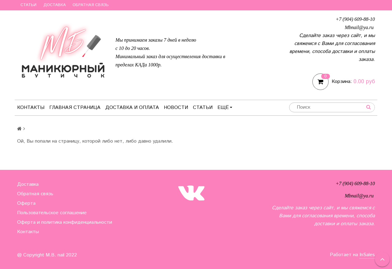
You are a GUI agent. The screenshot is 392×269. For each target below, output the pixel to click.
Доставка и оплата (132, 107)
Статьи (28, 5)
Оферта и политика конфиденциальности (64, 222)
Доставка (54, 5)
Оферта (26, 203)
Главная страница (74, 107)
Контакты (30, 107)
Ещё (224, 107)
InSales (367, 254)
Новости (176, 107)
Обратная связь (91, 5)
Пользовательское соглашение (52, 212)
